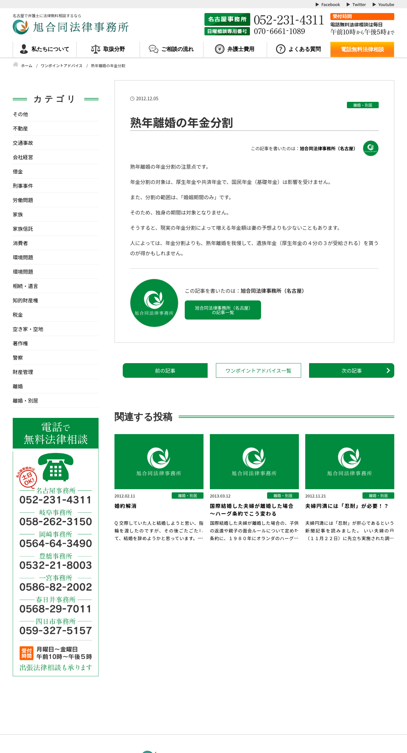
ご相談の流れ (177, 49)
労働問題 (23, 200)
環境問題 (23, 257)
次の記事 (351, 370)
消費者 (20, 243)
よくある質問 (304, 49)
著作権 (20, 343)
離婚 (18, 386)
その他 (20, 114)
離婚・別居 (362, 105)
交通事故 (23, 142)
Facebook (330, 4)
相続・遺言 (25, 286)
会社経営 (23, 157)
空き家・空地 (28, 329)
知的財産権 (25, 300)
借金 (18, 171)
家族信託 (23, 228)
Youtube (386, 4)
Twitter (359, 4)
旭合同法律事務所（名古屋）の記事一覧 (223, 310)
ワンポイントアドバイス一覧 (258, 370)
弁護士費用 (240, 49)
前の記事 (165, 370)
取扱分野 (114, 49)
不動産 (20, 128)
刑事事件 (23, 185)
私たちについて (50, 49)
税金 (18, 314)
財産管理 (23, 372)
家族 (18, 214)
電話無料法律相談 (362, 49)
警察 (18, 357)
